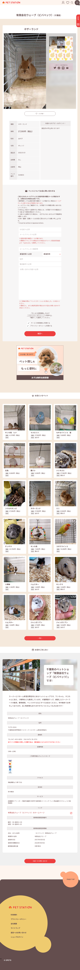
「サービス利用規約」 (38, 313)
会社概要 (14, 924)
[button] (1, 959)
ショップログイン (17, 937)
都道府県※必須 (26, 254)
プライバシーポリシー (18, 919)
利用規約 (14, 915)
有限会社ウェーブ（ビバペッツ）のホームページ (26, 813)
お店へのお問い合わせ (40, 861)
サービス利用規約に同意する (40, 323)
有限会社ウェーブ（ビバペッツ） (39, 15)
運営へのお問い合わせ (18, 933)
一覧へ (40, 638)
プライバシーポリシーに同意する (41, 326)
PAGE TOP (71, 879)
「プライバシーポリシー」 (35, 315)
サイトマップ (15, 928)
